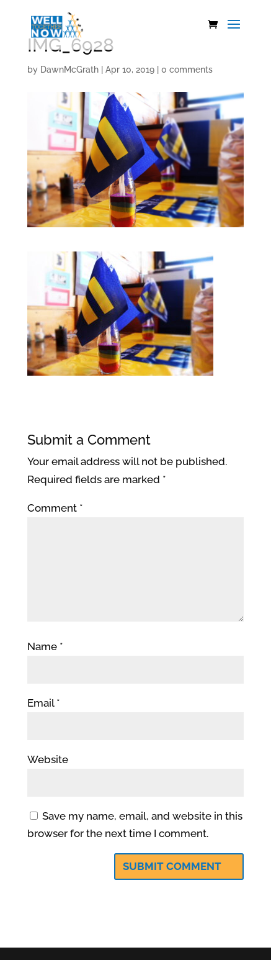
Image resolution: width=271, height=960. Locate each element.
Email (43, 703)
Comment (55, 508)
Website (47, 759)
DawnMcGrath (69, 70)
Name (45, 646)
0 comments (187, 70)
